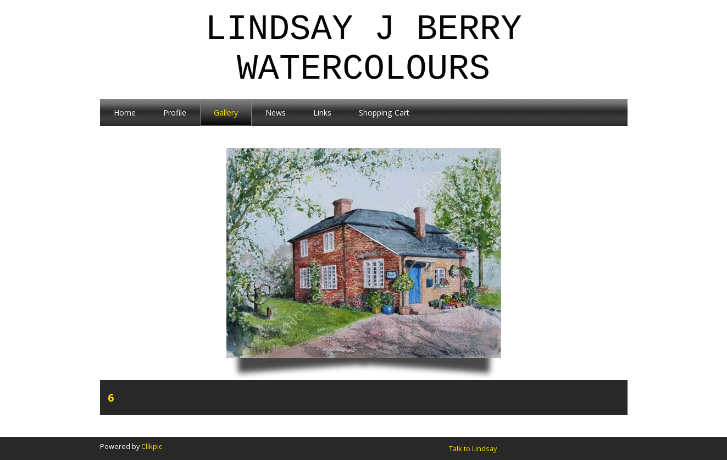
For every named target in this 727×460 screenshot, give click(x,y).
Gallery (226, 112)
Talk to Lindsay (473, 448)
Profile (174, 112)
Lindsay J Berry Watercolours (363, 49)
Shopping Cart (384, 112)
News (275, 112)
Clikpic (151, 446)
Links (322, 112)
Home (125, 112)
